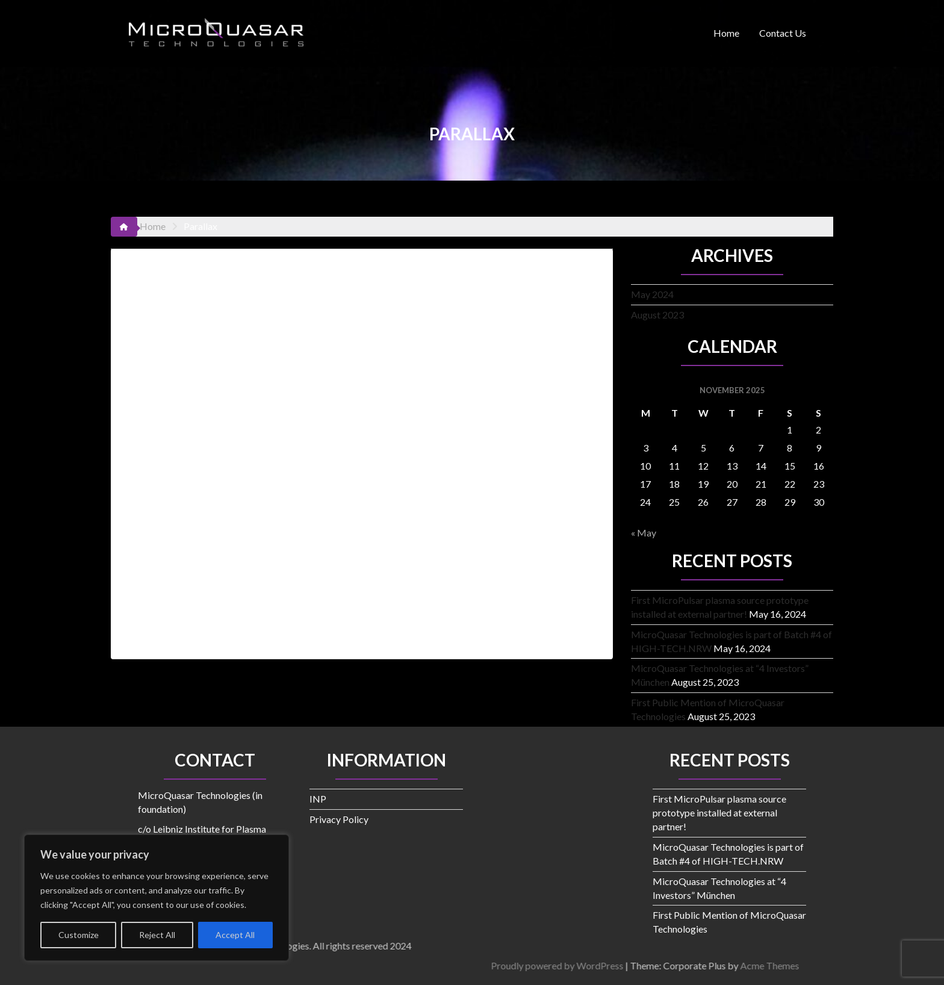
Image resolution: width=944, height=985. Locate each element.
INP (317, 798)
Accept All (235, 935)
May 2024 (652, 294)
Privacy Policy (338, 819)
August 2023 (657, 314)
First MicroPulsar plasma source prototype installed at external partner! (719, 812)
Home (726, 33)
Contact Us (782, 33)
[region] (156, 897)
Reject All (157, 935)
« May (643, 532)
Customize (78, 935)
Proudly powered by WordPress (765, 965)
